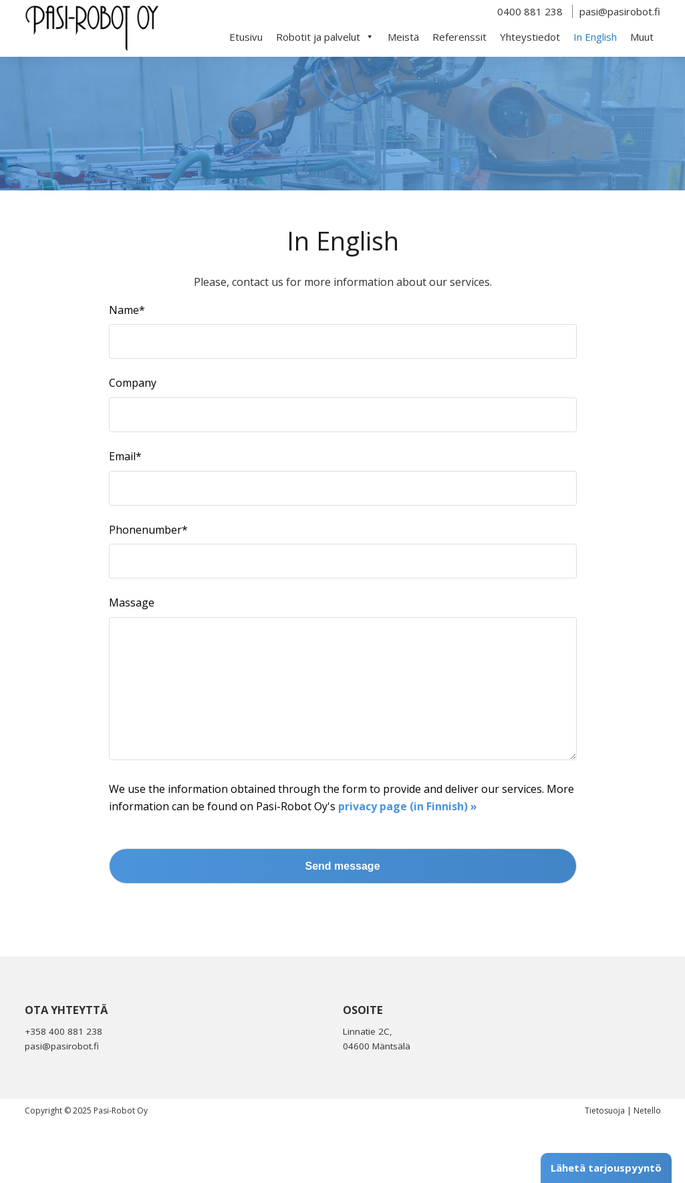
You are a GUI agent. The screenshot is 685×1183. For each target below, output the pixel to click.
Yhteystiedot (530, 36)
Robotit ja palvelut (325, 36)
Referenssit (459, 36)
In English (595, 36)
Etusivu (246, 36)
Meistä (403, 36)
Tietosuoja (605, 1137)
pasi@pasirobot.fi (619, 11)
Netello (647, 1137)
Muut (642, 36)
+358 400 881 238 (63, 1058)
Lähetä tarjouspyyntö (606, 1167)
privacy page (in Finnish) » (407, 833)
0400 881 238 (530, 11)
